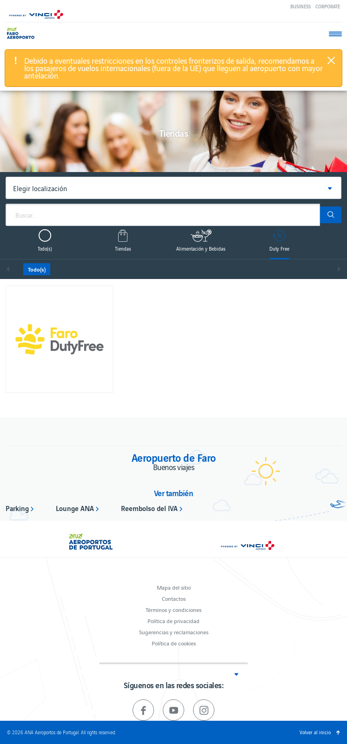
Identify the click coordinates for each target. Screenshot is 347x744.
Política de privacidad (173, 620)
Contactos (174, 598)
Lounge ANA (75, 508)
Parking (17, 508)
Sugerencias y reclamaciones (173, 632)
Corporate (327, 6)
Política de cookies (174, 643)
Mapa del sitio (174, 587)
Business (300, 6)
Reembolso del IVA (149, 508)
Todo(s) (37, 269)
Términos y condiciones (173, 609)
